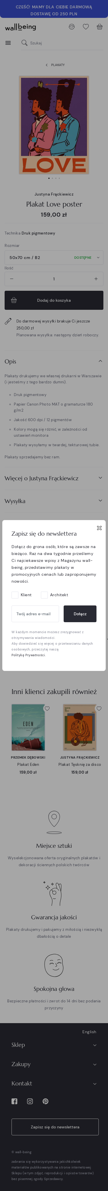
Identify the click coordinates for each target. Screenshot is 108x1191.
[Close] (99, 528)
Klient (26, 594)
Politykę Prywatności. (29, 655)
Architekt (59, 594)
